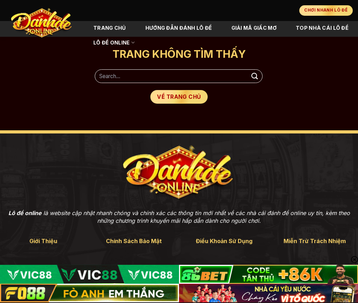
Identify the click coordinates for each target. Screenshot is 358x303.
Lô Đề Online (114, 42)
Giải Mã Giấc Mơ (254, 28)
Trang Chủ (109, 28)
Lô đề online (25, 212)
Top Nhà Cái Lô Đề (322, 28)
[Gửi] (255, 76)
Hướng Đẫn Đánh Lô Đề (178, 28)
